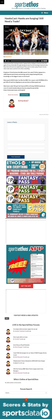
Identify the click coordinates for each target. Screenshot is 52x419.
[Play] (5, 61)
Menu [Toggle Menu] (44, 13)
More (7, 318)
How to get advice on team (20, 337)
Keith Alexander (19, 357)
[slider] (45, 60)
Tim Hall (17, 339)
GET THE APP (26, 286)
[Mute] (42, 61)
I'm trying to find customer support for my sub (25, 329)
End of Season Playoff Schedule (21, 345)
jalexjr (16, 363)
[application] (26, 60)
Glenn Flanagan (18, 347)
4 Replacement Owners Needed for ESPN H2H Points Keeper (29, 361)
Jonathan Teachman (20, 331)
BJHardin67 (8, 56)
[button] (2, 2)
